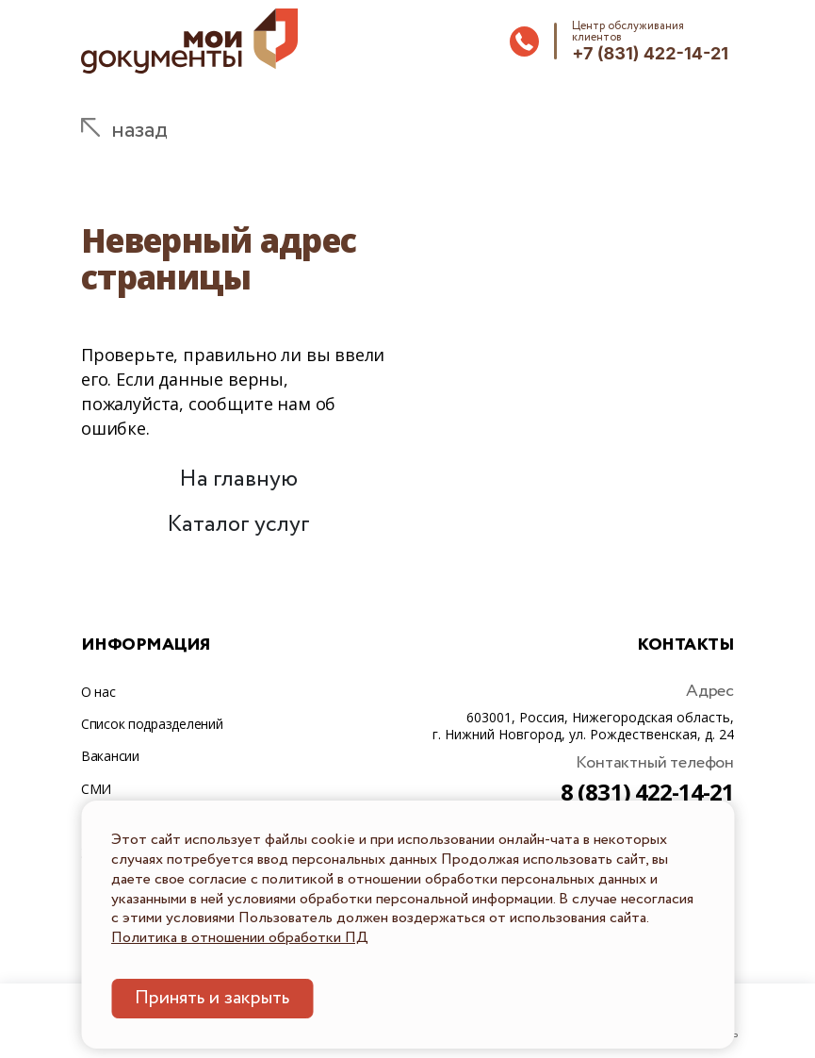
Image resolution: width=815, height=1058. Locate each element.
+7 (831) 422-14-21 (650, 53)
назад (139, 130)
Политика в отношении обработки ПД (239, 938)
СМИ (96, 789)
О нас (98, 692)
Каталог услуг (238, 524)
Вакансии (110, 756)
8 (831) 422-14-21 (647, 791)
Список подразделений (151, 724)
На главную (238, 479)
